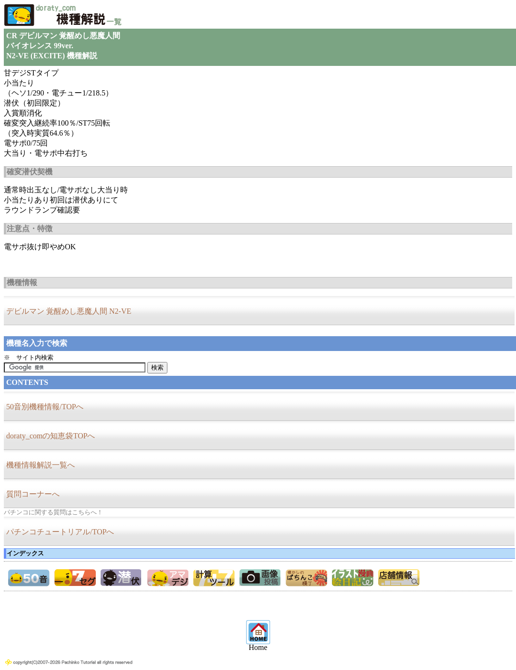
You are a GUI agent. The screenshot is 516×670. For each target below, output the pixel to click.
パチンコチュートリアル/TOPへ (60, 532)
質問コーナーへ (33, 494)
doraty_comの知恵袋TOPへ (50, 436)
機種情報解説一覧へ (40, 465)
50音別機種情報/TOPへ (44, 407)
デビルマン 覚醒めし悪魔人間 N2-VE (68, 311)
